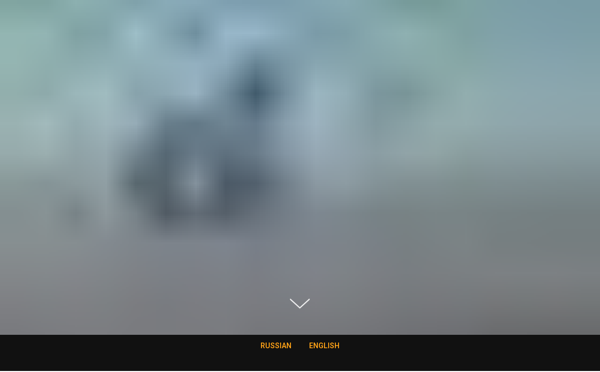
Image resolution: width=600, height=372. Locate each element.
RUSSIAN (275, 346)
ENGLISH (324, 346)
